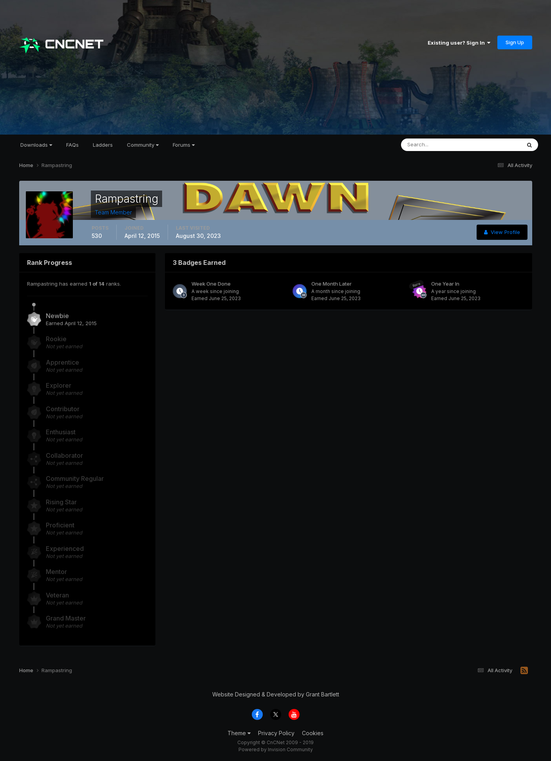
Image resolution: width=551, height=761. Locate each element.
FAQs (72, 145)
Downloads (36, 145)
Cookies (312, 733)
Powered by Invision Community (275, 749)
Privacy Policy (276, 733)
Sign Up (515, 42)
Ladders (103, 145)
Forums (184, 145)
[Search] (435, 145)
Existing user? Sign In (459, 43)
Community (143, 145)
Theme (239, 733)
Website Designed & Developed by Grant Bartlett (275, 694)
